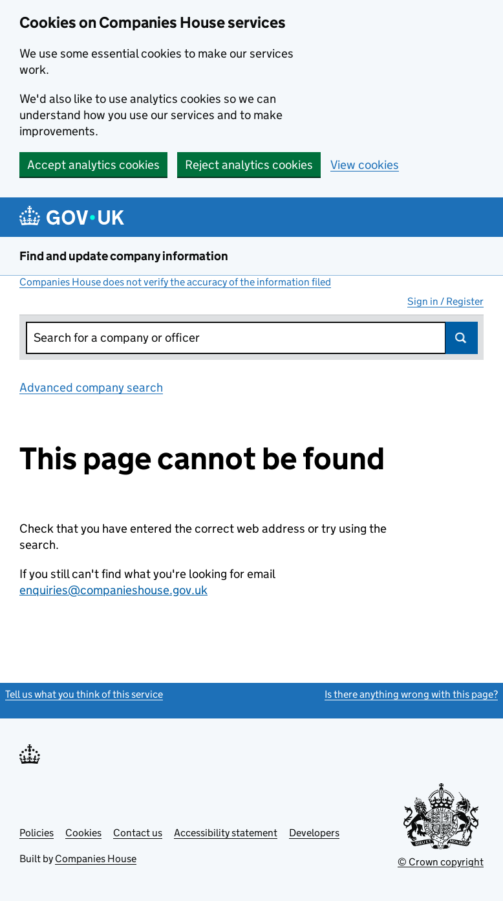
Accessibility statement (225, 833)
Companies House (95, 858)
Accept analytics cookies (93, 164)
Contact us (137, 833)
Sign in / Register (445, 301)
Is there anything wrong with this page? (411, 694)
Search (461, 338)
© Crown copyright (441, 862)
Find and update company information (123, 256)
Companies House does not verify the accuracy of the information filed (175, 282)
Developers (314, 833)
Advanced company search (91, 387)
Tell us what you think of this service (84, 694)
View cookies (364, 165)
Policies (36, 833)
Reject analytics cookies (249, 164)
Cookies (83, 833)
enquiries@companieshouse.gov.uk (113, 590)
